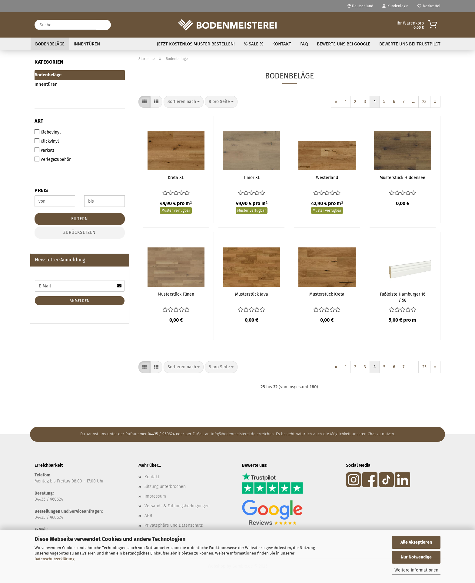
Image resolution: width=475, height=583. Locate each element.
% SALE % (253, 44)
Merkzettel (428, 6)
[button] (144, 102)
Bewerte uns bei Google (343, 44)
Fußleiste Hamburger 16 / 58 (402, 297)
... (413, 101)
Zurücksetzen (79, 232)
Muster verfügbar (175, 210)
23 (424, 101)
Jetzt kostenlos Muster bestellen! (196, 44)
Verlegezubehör (53, 159)
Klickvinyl (47, 141)
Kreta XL (176, 177)
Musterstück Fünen (176, 294)
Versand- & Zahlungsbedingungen (177, 505)
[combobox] (184, 102)
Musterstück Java (251, 294)
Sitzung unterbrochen (165, 486)
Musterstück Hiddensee (402, 177)
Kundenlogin (395, 6)
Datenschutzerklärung (55, 559)
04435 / (42, 499)
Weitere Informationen (416, 570)
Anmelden (80, 301)
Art (39, 121)
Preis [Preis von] (41, 190)
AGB (148, 515)
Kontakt (281, 44)
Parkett (44, 150)
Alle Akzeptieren (416, 542)
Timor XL (251, 177)
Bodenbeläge (50, 44)
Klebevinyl (48, 132)
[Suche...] (103, 25)
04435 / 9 (43, 517)
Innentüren (87, 44)
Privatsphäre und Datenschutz (173, 525)
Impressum (155, 496)
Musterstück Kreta (326, 294)
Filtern (79, 218)
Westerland (327, 177)
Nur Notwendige (416, 557)
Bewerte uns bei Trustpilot (409, 44)
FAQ (304, 44)
